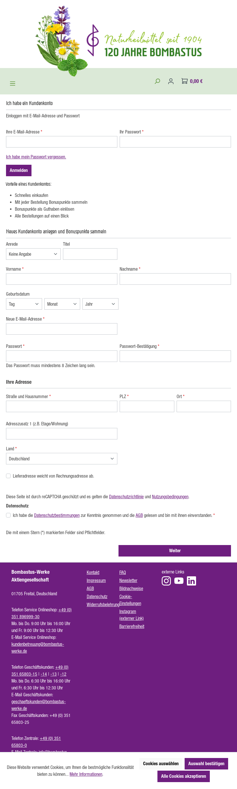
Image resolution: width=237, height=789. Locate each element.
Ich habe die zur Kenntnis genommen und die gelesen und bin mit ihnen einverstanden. (114, 515)
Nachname (130, 269)
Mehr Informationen (86, 774)
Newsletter (128, 580)
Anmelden (19, 170)
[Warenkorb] (192, 81)
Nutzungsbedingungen (170, 496)
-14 (44, 673)
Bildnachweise (131, 588)
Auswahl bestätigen (206, 763)
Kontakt (93, 572)
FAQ (122, 572)
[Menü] (12, 83)
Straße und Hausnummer (28, 396)
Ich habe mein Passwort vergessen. (36, 156)
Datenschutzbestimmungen (57, 515)
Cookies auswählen (161, 763)
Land (11, 448)
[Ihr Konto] (171, 81)
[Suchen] (157, 81)
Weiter (175, 550)
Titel (66, 244)
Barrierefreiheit (131, 626)
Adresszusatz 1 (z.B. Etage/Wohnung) (37, 423)
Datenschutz (97, 596)
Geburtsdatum (18, 293)
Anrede (12, 244)
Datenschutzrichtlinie (126, 496)
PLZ (124, 396)
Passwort (15, 346)
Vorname (15, 269)
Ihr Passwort (132, 131)
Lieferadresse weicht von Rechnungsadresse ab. (53, 475)
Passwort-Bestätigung (139, 346)
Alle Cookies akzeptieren (183, 776)
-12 (63, 673)
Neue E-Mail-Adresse (25, 318)
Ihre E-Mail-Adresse (24, 131)
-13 (53, 673)
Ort (181, 396)
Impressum (96, 580)
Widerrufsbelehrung (103, 604)
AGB (139, 515)
